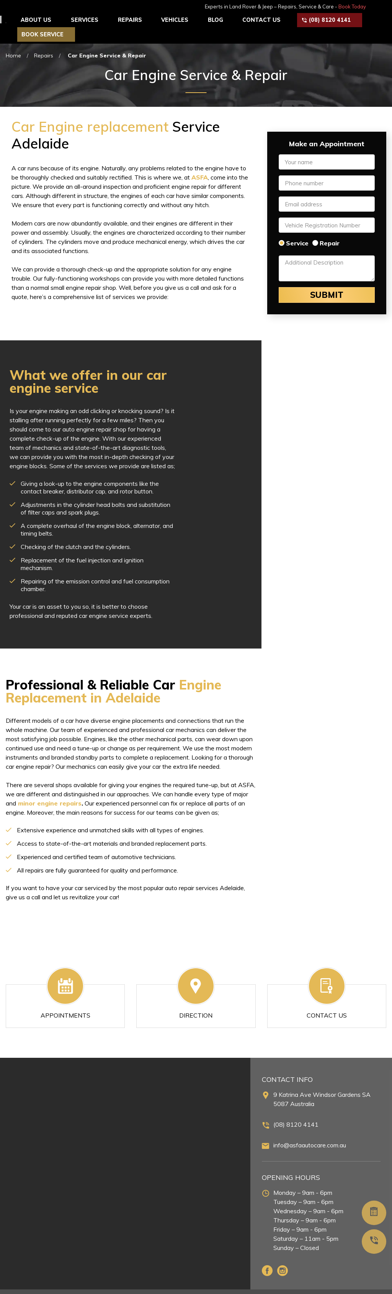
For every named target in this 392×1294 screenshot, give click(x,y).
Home (13, 40)
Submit (326, 280)
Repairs (43, 40)
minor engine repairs (50, 788)
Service (297, 228)
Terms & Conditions (359, 1284)
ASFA (199, 162)
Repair (330, 228)
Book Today (370, 6)
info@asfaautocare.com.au (309, 1130)
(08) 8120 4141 (295, 1109)
